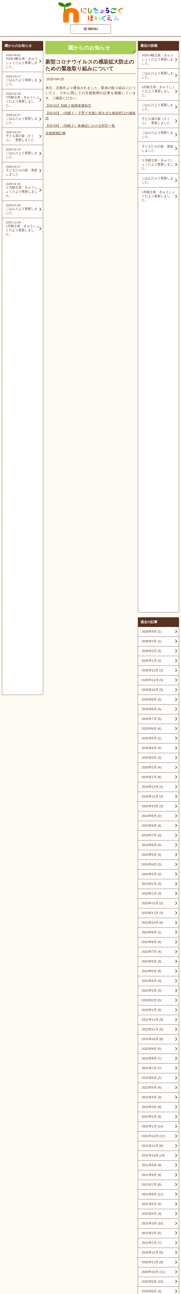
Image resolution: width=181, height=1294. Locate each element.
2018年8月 (151, 1030)
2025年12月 (152, 263)
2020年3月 (151, 933)
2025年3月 (151, 350)
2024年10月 (152, 399)
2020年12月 (152, 845)
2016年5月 (151, 1107)
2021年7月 (151, 777)
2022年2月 (151, 709)
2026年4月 (151, 224)
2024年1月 (151, 486)
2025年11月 (152, 273)
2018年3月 (151, 1059)
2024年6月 (151, 438)
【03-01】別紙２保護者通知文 (68, 105)
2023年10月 (152, 515)
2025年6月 (151, 321)
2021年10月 (153, 748)
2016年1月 (151, 1127)
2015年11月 (152, 1136)
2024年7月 (151, 428)
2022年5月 (151, 680)
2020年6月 (151, 903)
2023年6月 (151, 554)
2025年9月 (151, 292)
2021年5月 (151, 797)
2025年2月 (151, 360)
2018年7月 (151, 1039)
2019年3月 (151, 1000)
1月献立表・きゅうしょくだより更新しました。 (158, 196)
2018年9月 (151, 1020)
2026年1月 (151, 253)
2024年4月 (151, 457)
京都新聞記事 (55, 133)
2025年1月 (151, 370)
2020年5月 (151, 913)
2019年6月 (151, 991)
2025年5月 (151, 331)
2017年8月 (151, 1078)
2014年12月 (152, 1175)
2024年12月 (152, 380)
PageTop (169, 1276)
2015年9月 (151, 1146)
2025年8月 (151, 302)
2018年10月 (152, 1010)
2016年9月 (151, 1097)
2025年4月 (151, 341)
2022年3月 (151, 700)
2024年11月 (152, 389)
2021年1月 (151, 836)
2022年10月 (152, 632)
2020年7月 (151, 894)
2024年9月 (151, 409)
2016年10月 (152, 1088)
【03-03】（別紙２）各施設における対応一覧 (80, 126)
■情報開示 (148, 1243)
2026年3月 (151, 234)
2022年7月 (151, 661)
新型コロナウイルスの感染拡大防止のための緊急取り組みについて (89, 65)
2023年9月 (151, 525)
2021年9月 (151, 758)
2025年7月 (151, 312)
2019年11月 (152, 971)
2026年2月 (151, 244)
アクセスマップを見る (158, 1255)
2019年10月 (152, 981)
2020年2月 (151, 942)
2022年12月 (152, 612)
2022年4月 (151, 690)
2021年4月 (151, 806)
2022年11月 (152, 622)
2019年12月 (152, 962)
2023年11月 (152, 506)
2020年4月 (151, 923)
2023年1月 (151, 603)
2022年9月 (151, 641)
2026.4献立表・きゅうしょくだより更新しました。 (157, 59)
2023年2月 (151, 593)
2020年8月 (151, 884)
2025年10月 (152, 283)
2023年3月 (151, 583)
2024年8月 (151, 418)
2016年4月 (151, 1117)
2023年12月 (152, 496)
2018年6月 (151, 1049)
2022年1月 (152, 719)
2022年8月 (151, 651)
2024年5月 (151, 447)
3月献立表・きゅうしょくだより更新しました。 (158, 91)
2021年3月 (152, 816)
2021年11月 (152, 739)
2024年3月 (151, 467)
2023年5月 (151, 564)
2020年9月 (152, 874)
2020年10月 (153, 865)
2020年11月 (152, 855)
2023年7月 (151, 544)
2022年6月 (151, 671)
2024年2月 (151, 477)
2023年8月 (151, 535)
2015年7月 (151, 1156)
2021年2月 (151, 826)
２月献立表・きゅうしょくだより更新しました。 (157, 164)
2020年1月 (151, 952)
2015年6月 (151, 1165)
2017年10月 (152, 1068)
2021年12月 (153, 729)
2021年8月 (151, 768)
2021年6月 (152, 787)
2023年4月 (151, 574)
